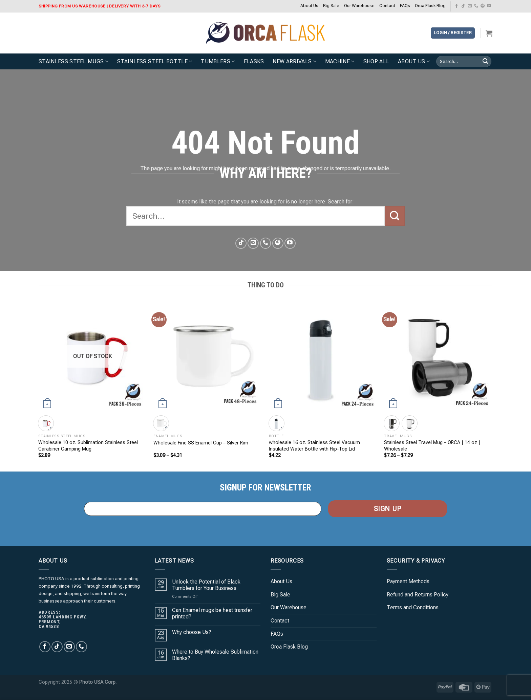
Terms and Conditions (413, 607)
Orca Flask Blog (430, 5)
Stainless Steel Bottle (154, 61)
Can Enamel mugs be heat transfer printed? (212, 613)
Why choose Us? (191, 632)
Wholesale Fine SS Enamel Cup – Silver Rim (200, 443)
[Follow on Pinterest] (483, 6)
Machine (340, 61)
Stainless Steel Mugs (73, 61)
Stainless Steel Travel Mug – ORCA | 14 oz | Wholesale (432, 446)
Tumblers (218, 61)
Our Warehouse (359, 5)
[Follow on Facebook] (456, 6)
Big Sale (331, 5)
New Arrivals (294, 61)
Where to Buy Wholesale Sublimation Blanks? (215, 655)
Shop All (376, 61)
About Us (309, 5)
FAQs (405, 5)
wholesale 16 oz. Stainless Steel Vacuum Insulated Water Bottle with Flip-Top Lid (314, 446)
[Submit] (485, 61)
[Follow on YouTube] (489, 6)
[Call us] (476, 6)
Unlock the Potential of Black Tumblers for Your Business (206, 584)
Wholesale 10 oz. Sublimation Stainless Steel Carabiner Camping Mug (88, 446)
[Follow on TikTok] (463, 6)
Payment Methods (408, 581)
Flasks (254, 61)
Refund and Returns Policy (417, 594)
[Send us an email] (470, 6)
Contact (387, 5)
